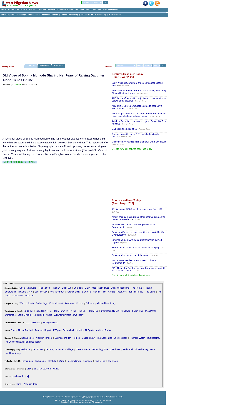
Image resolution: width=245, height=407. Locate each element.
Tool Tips (31, 65)
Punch (24, 9)
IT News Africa (83, 349)
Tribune (64, 14)
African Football (25, 330)
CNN (29, 368)
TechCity (50, 349)
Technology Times (101, 349)
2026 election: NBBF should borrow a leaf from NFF (137, 209)
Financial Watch (137, 338)
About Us (51, 397)
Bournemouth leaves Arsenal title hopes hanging (135, 247)
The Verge (113, 361)
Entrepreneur (88, 338)
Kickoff (79, 330)
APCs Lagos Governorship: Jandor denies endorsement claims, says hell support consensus (139, 114)
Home (3, 9)
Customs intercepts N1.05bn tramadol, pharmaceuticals (139, 141)
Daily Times (85, 9)
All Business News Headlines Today (23, 342)
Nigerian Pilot (99, 291)
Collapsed (59, 65)
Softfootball (68, 330)
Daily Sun (42, 9)
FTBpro (57, 330)
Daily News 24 (61, 311)
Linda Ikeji (28, 311)
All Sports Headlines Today (98, 330)
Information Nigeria (110, 311)
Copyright (87, 397)
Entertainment (34, 14)
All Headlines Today (106, 303)
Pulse (73, 311)
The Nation (73, 9)
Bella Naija (41, 311)
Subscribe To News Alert (100, 397)
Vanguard (52, 9)
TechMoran (37, 349)
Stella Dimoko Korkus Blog (31, 315)
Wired (62, 361)
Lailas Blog (137, 311)
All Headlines (13, 9)
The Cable (150, 291)
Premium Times (135, 291)
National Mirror (87, 14)
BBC (36, 368)
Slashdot (52, 361)
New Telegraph (57, 291)
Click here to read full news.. (19, 161)
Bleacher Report (43, 330)
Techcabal (128, 349)
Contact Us (59, 397)
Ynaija (49, 315)
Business (46, 14)
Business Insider (63, 338)
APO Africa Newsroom (23, 295)
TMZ (26, 322)
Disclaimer (68, 397)
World (3, 14)
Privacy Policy (78, 397)
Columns (89, 303)
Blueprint (86, 291)
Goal (13, 330)
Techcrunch (27, 361)
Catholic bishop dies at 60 (124, 129)
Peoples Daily (73, 291)
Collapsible (45, 65)
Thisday (32, 9)
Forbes (76, 338)
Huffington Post (50, 322)
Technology (21, 14)
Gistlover (17, 84)
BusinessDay (100, 14)
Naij (27, 376)
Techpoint (25, 349)
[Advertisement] (83, 39)
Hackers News (74, 361)
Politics (55, 14)
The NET (82, 311)
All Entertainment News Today (69, 315)
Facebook (113, 397)
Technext (116, 349)
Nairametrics (27, 338)
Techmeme (40, 361)
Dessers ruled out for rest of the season (131, 255)
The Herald (136, 288)
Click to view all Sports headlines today (131, 275)
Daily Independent (110, 9)
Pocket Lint (100, 361)
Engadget (87, 361)
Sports (11, 14)
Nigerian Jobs (31, 384)
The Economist (104, 338)
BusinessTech (120, 338)
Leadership (73, 14)
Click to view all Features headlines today (132, 149)
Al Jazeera (45, 368)
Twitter (120, 397)
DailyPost (93, 311)
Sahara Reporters (117, 291)
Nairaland (18, 376)
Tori (50, 311)
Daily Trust (96, 9)
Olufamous (10, 315)
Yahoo (56, 368)
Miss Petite (150, 311)
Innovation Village (64, 349)
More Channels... (115, 14)
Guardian (62, 9)
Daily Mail (35, 322)
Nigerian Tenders (44, 338)
